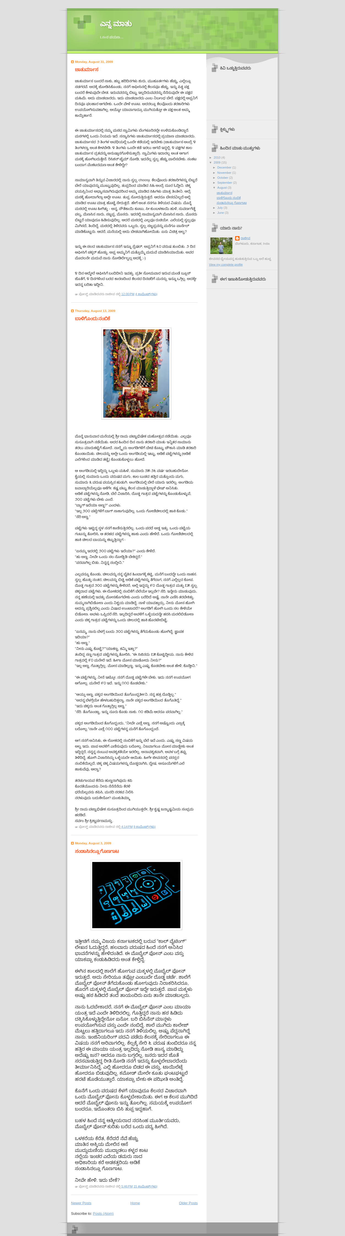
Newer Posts (81, 1203)
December (224, 167)
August (222, 187)
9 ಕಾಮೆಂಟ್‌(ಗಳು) (145, 826)
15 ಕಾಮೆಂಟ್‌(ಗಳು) (145, 1186)
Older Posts (188, 1203)
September (225, 182)
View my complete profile (226, 264)
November (224, 172)
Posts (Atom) (103, 1213)
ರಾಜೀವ (245, 238)
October (223, 177)
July (220, 207)
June (221, 212)
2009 (217, 162)
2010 (217, 157)
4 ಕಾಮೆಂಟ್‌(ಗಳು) (146, 294)
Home (135, 1203)
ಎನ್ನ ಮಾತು (116, 24)
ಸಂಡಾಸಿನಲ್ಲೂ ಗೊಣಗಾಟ (97, 851)
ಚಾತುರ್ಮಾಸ (86, 69)
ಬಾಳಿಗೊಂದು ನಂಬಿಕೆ (92, 318)
